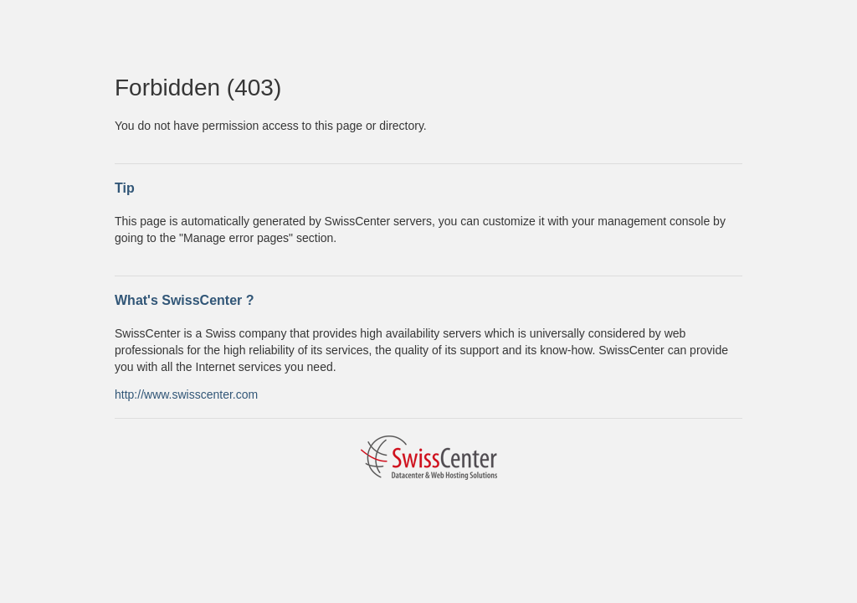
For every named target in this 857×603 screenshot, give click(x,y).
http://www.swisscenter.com (186, 394)
